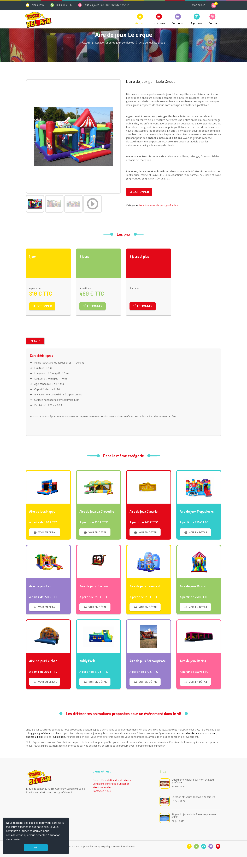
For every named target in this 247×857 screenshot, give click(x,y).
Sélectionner (139, 192)
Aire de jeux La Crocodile (96, 511)
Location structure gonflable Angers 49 (193, 797)
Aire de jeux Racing (193, 661)
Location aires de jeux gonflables (114, 42)
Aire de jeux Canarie (143, 511)
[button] (22, 839)
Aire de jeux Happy (42, 511)
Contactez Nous (102, 791)
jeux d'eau (210, 733)
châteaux (59, 733)
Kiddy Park (87, 661)
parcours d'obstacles (187, 733)
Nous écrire (38, 5)
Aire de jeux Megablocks (197, 511)
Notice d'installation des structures (112, 780)
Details (35, 341)
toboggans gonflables (38, 733)
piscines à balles (35, 736)
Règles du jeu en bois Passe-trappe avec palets (194, 816)
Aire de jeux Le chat (43, 661)
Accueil (86, 42)
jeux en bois (58, 736)
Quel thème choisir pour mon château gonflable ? (193, 781)
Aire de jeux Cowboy (93, 586)
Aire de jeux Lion (40, 586)
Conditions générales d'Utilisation (111, 783)
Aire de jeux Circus (193, 586)
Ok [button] (35, 847)
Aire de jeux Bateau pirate (148, 661)
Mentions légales (102, 787)
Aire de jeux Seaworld (145, 586)
